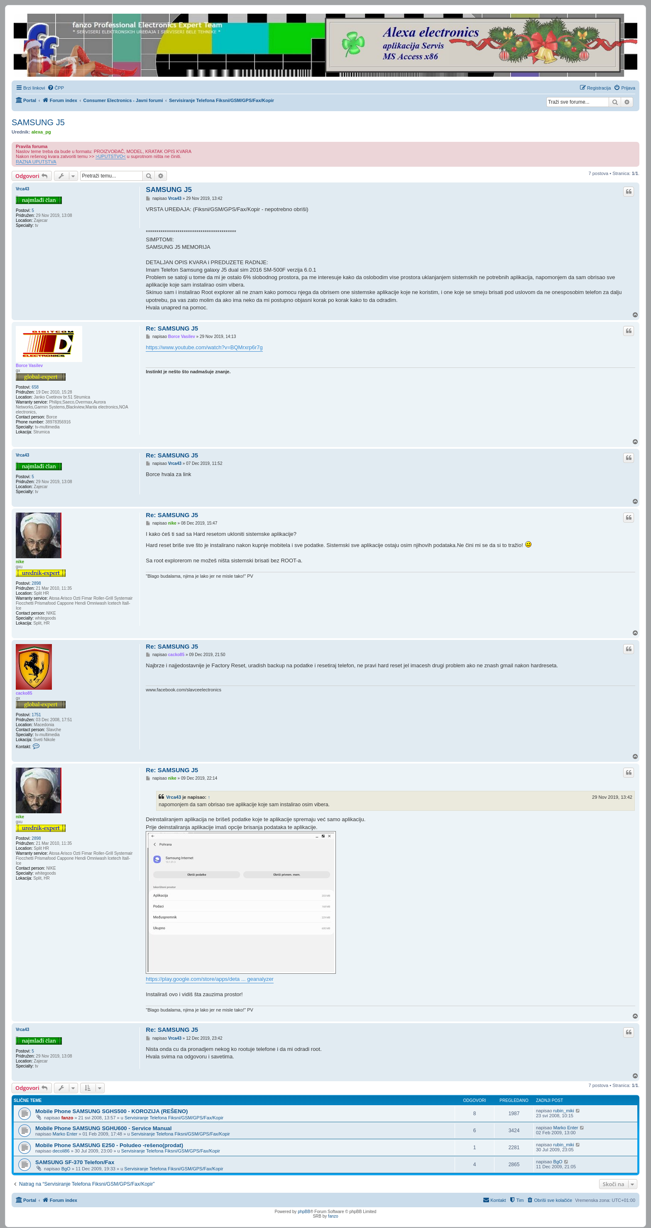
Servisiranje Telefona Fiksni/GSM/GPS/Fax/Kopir (174, 1117)
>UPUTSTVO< (110, 156)
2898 (36, 583)
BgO (66, 1168)
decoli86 (61, 1150)
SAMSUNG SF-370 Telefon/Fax (74, 1162)
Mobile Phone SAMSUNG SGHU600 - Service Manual (103, 1128)
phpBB (304, 1211)
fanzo (67, 1117)
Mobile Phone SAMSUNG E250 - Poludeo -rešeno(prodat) (109, 1145)
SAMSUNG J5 (38, 122)
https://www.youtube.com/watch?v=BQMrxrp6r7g (204, 347)
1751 (36, 714)
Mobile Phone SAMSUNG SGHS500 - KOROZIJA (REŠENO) (111, 1111)
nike (20, 561)
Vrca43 (22, 189)
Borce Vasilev (29, 365)
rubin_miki (563, 1110)
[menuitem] (55, 88)
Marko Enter (65, 1133)
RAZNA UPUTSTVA (36, 161)
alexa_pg (41, 131)
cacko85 (24, 693)
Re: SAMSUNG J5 (172, 328)
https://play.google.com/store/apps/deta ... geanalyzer (210, 979)
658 (35, 387)
